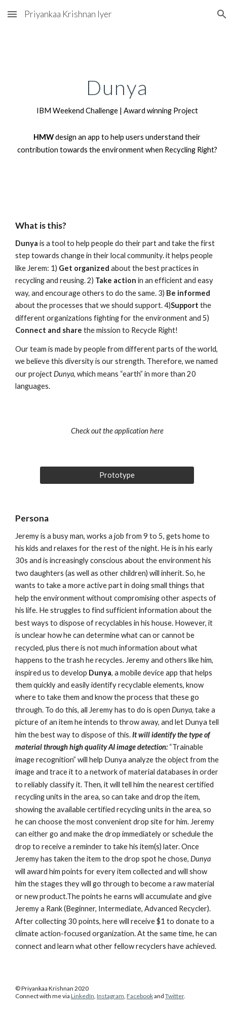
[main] (117, 96)
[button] (12, 14)
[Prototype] (116, 475)
